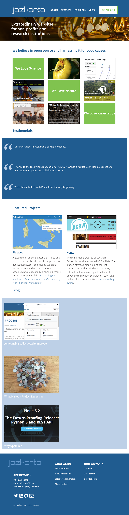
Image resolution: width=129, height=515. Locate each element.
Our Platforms (90, 478)
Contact (108, 10)
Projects (80, 10)
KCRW (70, 252)
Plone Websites (62, 468)
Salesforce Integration (65, 478)
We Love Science (28, 68)
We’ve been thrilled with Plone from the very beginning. (44, 187)
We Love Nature (64, 91)
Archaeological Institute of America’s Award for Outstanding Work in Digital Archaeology (36, 279)
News (92, 10)
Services (66, 10)
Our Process (89, 473)
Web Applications (63, 473)
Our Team (88, 468)
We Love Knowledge (99, 113)
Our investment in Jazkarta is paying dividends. (40, 146)
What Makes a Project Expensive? (24, 396)
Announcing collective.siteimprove (25, 343)
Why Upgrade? (13, 446)
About (54, 10)
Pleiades (18, 252)
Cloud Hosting (61, 484)
